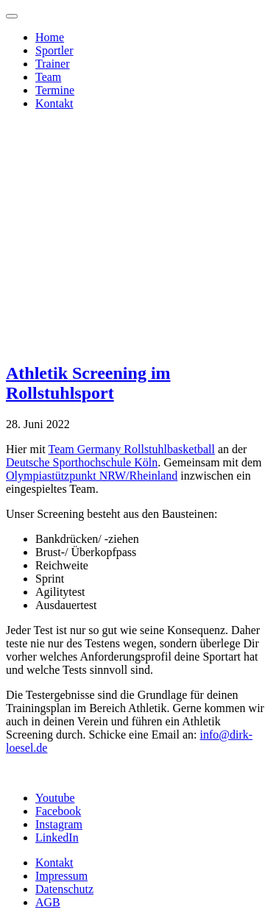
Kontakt (54, 103)
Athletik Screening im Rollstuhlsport (88, 382)
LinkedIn (57, 837)
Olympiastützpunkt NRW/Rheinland (91, 475)
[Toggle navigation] (12, 16)
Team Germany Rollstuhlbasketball (131, 449)
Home (49, 37)
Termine (54, 90)
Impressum (61, 876)
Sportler (54, 50)
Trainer (52, 63)
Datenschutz (64, 889)
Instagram (58, 824)
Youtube (55, 798)
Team (48, 77)
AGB (47, 902)
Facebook (58, 811)
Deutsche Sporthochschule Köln (82, 462)
